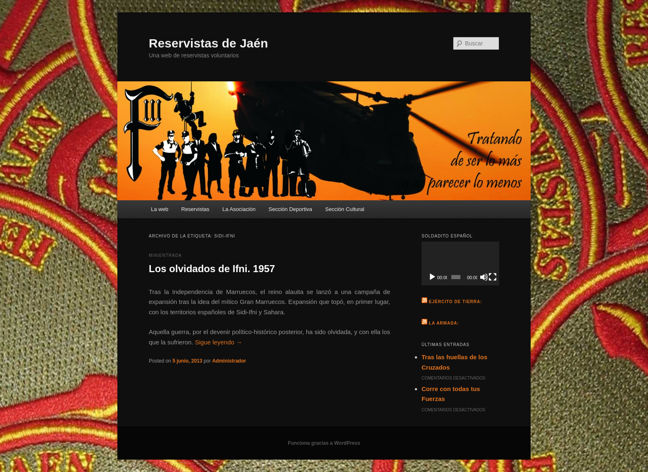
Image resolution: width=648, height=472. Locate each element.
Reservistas (195, 209)
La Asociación (238, 209)
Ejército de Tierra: (455, 301)
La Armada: (444, 323)
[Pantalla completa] (492, 277)
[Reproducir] (432, 277)
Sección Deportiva (290, 209)
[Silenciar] (484, 277)
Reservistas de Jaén (208, 43)
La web (159, 209)
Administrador (229, 361)
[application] (460, 263)
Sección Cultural (344, 209)
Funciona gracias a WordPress (324, 443)
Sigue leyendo (218, 342)
